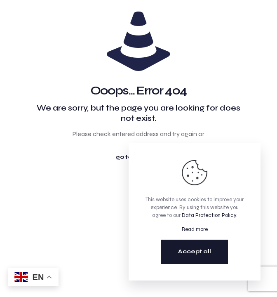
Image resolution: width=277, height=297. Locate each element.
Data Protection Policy (209, 215)
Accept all (194, 251)
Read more (195, 229)
